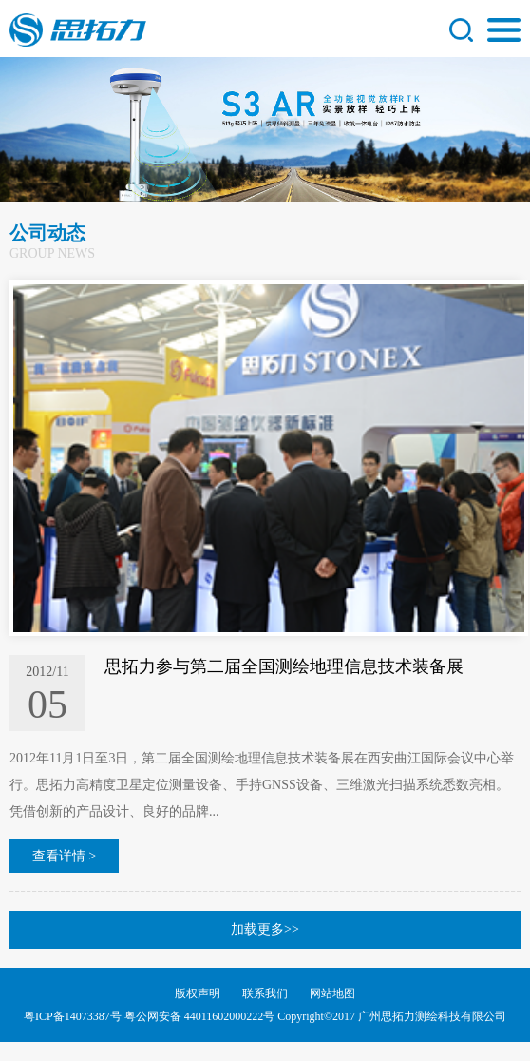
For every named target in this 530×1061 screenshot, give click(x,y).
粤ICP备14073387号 (73, 1016)
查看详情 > (64, 856)
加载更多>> (265, 929)
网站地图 (332, 993)
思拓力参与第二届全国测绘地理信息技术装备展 (284, 666)
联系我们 (265, 993)
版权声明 (197, 993)
